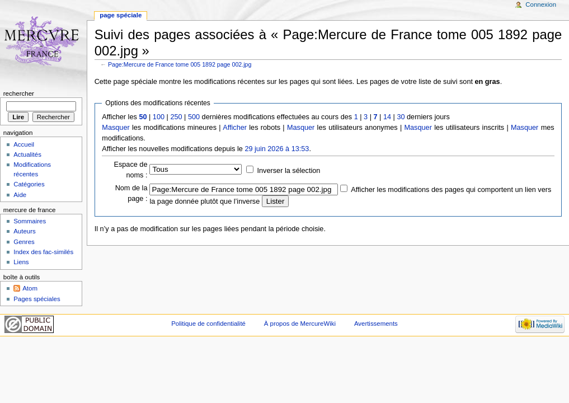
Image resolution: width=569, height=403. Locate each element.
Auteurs (24, 231)
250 (176, 117)
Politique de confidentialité (208, 323)
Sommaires (29, 221)
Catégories (28, 184)
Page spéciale (121, 15)
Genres (24, 241)
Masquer (115, 128)
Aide (19, 194)
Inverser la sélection (289, 171)
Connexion (540, 4)
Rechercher (18, 93)
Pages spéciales (36, 299)
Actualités (27, 154)
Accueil (23, 144)
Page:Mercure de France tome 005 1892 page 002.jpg (180, 64)
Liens (21, 262)
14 (387, 117)
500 (194, 117)
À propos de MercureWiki (300, 323)
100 (158, 117)
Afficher (235, 128)
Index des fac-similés (43, 252)
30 (401, 117)
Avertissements (376, 323)
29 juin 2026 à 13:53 (276, 149)
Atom (29, 288)
